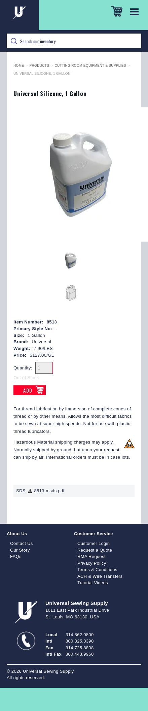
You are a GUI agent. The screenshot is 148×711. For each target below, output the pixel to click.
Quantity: (22, 367)
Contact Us (21, 543)
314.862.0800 (80, 634)
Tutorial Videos (92, 582)
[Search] (74, 41)
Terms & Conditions (97, 569)
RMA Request (91, 556)
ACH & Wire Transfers (99, 576)
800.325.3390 (80, 641)
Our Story (20, 550)
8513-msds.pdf (46, 490)
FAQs (16, 556)
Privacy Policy (91, 563)
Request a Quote (94, 550)
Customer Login (93, 543)
